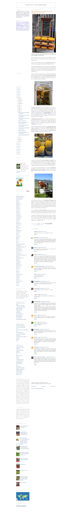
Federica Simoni (37, 288)
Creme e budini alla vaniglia (20, 307)
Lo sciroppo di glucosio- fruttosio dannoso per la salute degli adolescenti (23, 433)
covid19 (17, 220)
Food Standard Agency (19, 332)
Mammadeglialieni (19, 362)
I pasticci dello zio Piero (20, 359)
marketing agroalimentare (20, 246)
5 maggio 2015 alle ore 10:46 (42, 337)
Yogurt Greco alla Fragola (20, 305)
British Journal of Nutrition (20, 325)
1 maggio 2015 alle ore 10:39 (41, 274)
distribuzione (18, 223)
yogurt (17, 285)
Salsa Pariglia (18, 366)
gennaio (19, 141)
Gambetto (17, 356)
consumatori (38, 224)
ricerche (17, 268)
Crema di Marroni (19, 315)
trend (17, 278)
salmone (17, 271)
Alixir (17, 200)
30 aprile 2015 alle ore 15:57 (42, 247)
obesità (17, 259)
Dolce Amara (18, 352)
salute (17, 272)
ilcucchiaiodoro (36, 329)
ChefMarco (18, 348)
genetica (17, 238)
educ (17, 226)
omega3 (17, 260)
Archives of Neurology (19, 324)
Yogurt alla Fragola (19, 308)
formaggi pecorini (39, 112)
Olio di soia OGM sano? (22, 120)
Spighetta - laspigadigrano (20, 369)
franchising (18, 235)
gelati (17, 237)
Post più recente (33, 386)
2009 (18, 150)
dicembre (19, 98)
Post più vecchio (53, 386)
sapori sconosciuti (19, 274)
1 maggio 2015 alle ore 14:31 (45, 281)
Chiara (35, 274)
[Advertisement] (19, 52)
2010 (18, 149)
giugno (19, 108)
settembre (20, 103)
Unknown (35, 337)
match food (18, 248)
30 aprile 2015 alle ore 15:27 (43, 237)
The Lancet (18, 339)
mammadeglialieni (37, 281)
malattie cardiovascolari (20, 244)
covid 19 (17, 219)
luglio (19, 106)
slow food (17, 275)
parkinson (17, 263)
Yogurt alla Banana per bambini (21, 319)
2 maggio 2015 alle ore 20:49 (45, 301)
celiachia (17, 212)
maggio (19, 109)
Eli (16, 354)
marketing (17, 245)
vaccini (17, 282)
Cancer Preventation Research (21, 327)
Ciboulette (17, 351)
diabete (17, 222)
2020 (18, 89)
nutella (17, 256)
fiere (17, 234)
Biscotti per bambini (19, 309)
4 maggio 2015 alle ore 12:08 (44, 329)
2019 (18, 91)
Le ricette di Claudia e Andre (39, 266)
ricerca (17, 267)
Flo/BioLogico (36, 237)
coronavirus (18, 218)
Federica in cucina (19, 355)
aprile (19, 111)
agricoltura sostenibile (19, 196)
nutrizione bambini (19, 257)
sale (16, 270)
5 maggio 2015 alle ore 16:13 (44, 347)
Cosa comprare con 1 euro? (23, 470)
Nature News (18, 335)
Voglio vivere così (19, 373)
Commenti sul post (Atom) (39, 388)
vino (17, 283)
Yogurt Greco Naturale (19, 313)
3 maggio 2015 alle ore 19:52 (41, 315)
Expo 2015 (18, 231)
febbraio (19, 139)
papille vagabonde (36, 5)
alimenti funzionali (19, 197)
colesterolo (18, 215)
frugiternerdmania (37, 301)
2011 (18, 147)
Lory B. (35, 322)
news (17, 252)
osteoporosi (18, 261)
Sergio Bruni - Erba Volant (20, 367)
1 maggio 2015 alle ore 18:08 (42, 294)
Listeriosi (49, 161)
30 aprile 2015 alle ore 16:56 (48, 266)
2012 (18, 146)
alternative (17, 203)
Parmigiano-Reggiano (47, 112)
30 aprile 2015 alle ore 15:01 (42, 231)
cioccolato (17, 214)
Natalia (35, 254)
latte (42, 224)
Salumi (17, 304)
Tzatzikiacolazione (19, 370)
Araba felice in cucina (19, 345)
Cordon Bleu (18, 311)
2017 (18, 94)
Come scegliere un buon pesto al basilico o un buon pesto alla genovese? (24, 453)
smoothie (17, 276)
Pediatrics (17, 338)
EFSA (17, 328)
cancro (17, 211)
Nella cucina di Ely (19, 363)
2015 (18, 97)
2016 (18, 95)
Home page (43, 386)
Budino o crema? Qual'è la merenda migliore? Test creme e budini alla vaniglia (24, 447)
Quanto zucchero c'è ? (22, 464)
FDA (17, 331)
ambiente (17, 205)
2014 (18, 143)
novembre (20, 100)
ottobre (19, 101)
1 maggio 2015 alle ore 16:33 (44, 288)
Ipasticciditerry (36, 347)
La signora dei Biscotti (19, 360)
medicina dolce (18, 249)
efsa (16, 229)
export (17, 233)
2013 (18, 144)
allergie (17, 201)
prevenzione (18, 264)
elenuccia (35, 247)
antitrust (17, 207)
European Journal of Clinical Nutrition (22, 329)
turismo (17, 279)
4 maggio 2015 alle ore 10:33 (41, 322)
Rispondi (35, 234)
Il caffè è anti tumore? (21, 130)
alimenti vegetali (18, 199)
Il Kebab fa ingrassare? (23, 482)
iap (16, 241)
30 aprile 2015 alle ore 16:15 (41, 254)
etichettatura (18, 230)
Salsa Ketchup (18, 312)
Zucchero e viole (18, 374)
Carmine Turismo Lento (20, 347)
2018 (18, 92)
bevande (17, 208)
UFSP (17, 340)
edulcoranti (18, 227)
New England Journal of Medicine (21, 336)
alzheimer (17, 204)
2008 (18, 152)
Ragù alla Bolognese (19, 316)
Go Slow (17, 358)
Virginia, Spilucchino (19, 371)
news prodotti (18, 253)
